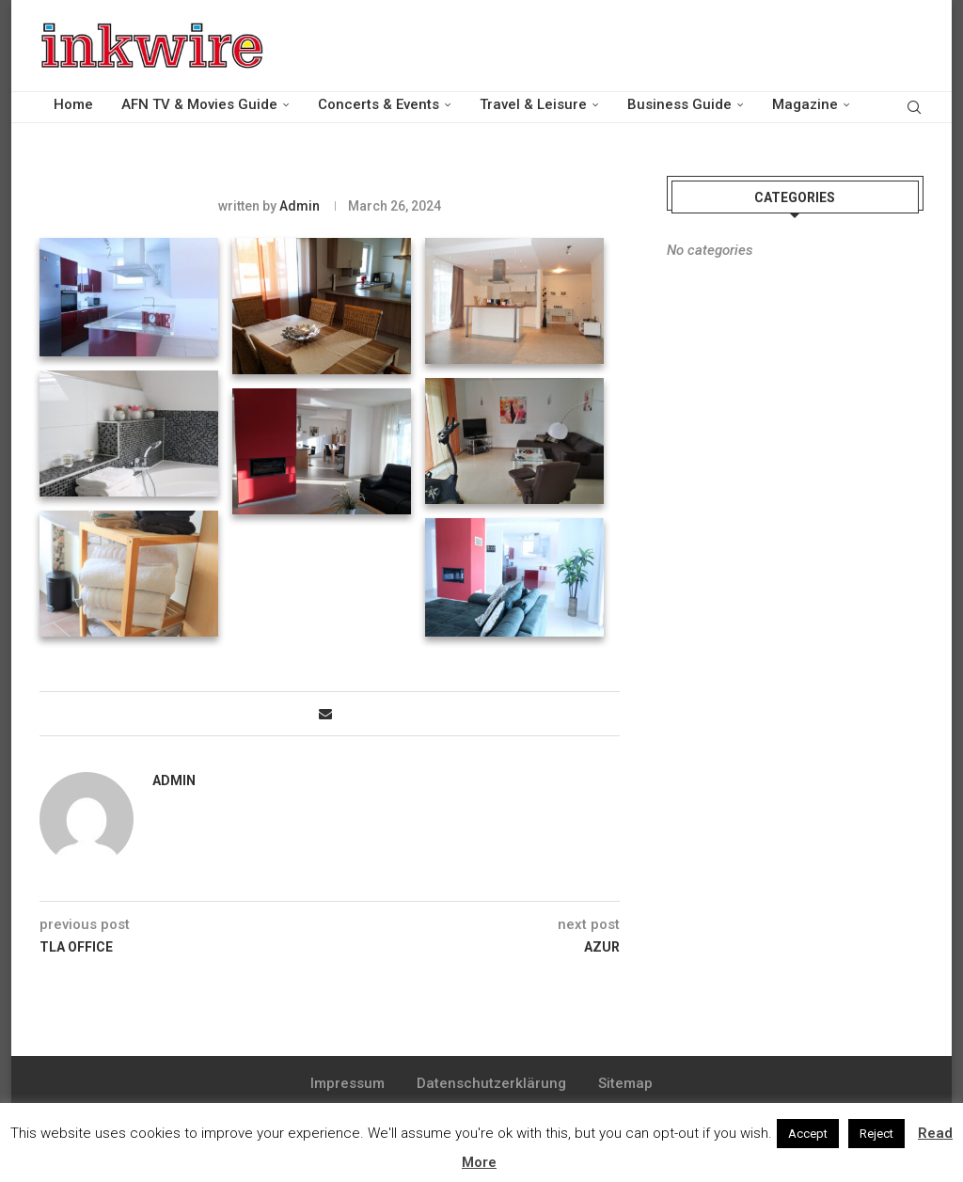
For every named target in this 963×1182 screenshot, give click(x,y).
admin (299, 205)
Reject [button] (876, 1134)
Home (73, 104)
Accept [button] (808, 1134)
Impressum (347, 1083)
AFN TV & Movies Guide (199, 104)
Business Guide (679, 104)
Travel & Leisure (533, 104)
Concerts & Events (378, 104)
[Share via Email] (325, 713)
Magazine (805, 104)
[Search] (914, 105)
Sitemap (625, 1083)
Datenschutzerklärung (491, 1083)
